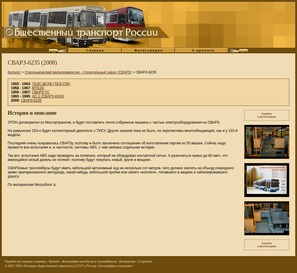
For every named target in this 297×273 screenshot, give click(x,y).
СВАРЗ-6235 (31, 100)
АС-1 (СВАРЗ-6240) (48, 96)
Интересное (127, 261)
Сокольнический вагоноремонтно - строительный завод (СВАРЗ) (78, 72)
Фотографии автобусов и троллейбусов (89, 261)
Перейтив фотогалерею (266, 115)
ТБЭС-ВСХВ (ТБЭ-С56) (51, 84)
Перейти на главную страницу (25, 261)
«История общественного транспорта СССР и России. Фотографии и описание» (78, 266)
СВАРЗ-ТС (41, 92)
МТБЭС (38, 88)
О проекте (145, 261)
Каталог (14, 72)
